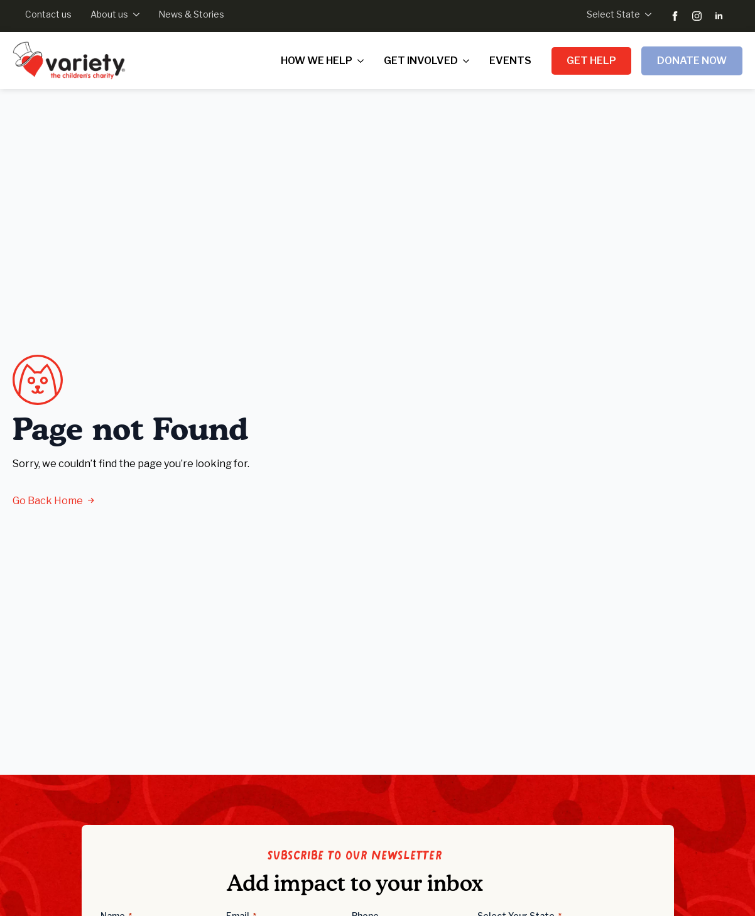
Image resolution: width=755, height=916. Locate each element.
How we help (316, 61)
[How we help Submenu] (363, 61)
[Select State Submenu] (645, 14)
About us (109, 14)
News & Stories (191, 14)
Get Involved (421, 61)
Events (510, 61)
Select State (613, 14)
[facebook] (675, 16)
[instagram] (697, 16)
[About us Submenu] (133, 14)
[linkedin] (719, 16)
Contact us (48, 14)
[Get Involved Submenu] (468, 61)
